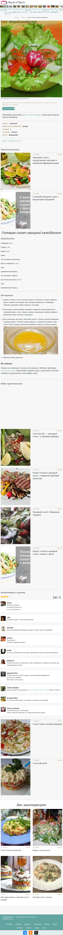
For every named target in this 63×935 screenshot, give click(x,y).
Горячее (18, 924)
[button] (60, 2)
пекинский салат (8, 370)
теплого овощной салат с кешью (38, 690)
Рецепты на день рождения (6, 11)
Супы (44, 928)
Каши (55, 924)
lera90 (4, 141)
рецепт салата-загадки (32, 115)
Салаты (28, 928)
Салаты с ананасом (23, 10)
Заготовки (37, 924)
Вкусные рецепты (27, 9)
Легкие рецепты (44, 9)
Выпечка (9, 924)
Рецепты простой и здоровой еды (13, 2)
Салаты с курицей (31, 10)
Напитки (20, 928)
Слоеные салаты (61, 9)
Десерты (28, 924)
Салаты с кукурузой (14, 10)
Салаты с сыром (19, 10)
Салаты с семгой (52, 10)
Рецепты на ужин (57, 10)
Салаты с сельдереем (40, 10)
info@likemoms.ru (7, 919)
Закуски (47, 924)
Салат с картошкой (36, 10)
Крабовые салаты (2, 9)
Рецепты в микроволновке (48, 10)
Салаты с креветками (10, 10)
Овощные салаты (14, 141)
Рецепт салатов (8, 108)
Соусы (37, 928)
